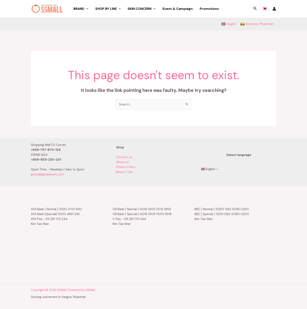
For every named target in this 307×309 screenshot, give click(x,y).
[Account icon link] (274, 9)
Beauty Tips (124, 172)
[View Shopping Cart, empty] (264, 9)
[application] (86, 9)
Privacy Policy (126, 167)
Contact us (124, 157)
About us (122, 162)
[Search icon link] (255, 9)
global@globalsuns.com (47, 174)
